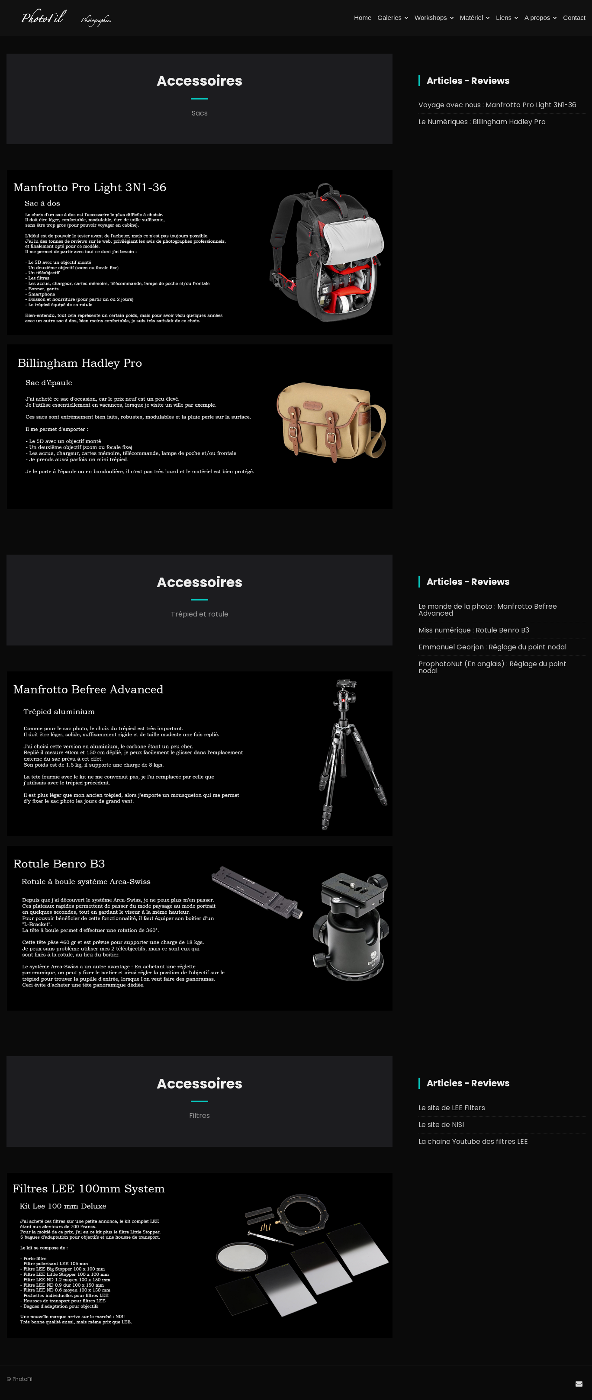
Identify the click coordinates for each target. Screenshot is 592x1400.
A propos (540, 17)
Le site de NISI (441, 1125)
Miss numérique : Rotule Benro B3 (473, 630)
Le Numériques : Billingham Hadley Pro (482, 122)
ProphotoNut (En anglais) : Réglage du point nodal (492, 667)
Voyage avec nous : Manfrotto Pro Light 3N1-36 (497, 105)
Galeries (393, 17)
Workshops (434, 17)
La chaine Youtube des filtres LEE (473, 1141)
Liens (507, 17)
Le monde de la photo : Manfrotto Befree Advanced (487, 609)
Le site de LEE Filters (451, 1108)
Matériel (475, 17)
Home (362, 17)
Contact (574, 17)
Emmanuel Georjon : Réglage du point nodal (492, 647)
